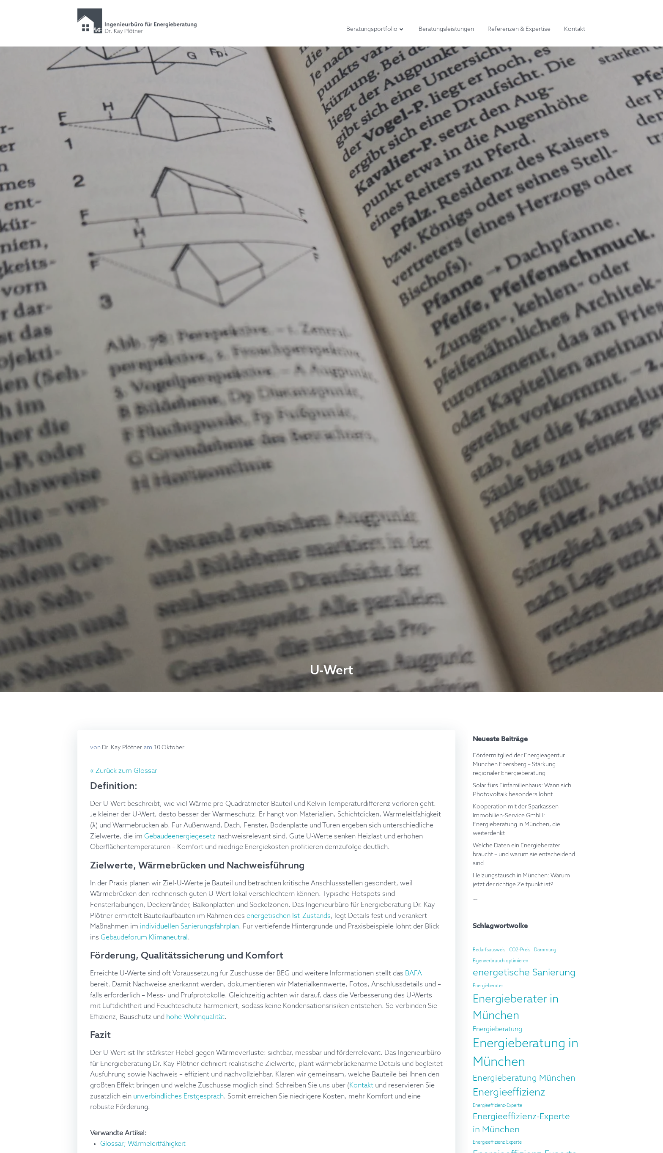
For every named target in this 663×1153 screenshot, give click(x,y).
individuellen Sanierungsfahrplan (189, 926)
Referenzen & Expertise (519, 29)
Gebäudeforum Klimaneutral (144, 937)
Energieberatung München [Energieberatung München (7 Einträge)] (524, 1078)
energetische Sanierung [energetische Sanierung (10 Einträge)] (524, 973)
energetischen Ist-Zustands (289, 916)
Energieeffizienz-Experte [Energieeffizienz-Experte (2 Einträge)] (497, 1106)
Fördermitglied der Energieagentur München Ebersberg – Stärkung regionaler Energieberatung (519, 764)
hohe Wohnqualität (195, 1017)
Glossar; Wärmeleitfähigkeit (143, 1144)
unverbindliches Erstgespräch (178, 1096)
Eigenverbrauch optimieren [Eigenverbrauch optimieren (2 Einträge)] (500, 961)
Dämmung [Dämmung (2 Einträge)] (545, 950)
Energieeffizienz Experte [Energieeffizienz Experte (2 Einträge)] (497, 1142)
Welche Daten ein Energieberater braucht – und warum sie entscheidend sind (524, 854)
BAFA (413, 973)
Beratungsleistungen (446, 29)
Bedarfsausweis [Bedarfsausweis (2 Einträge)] (489, 950)
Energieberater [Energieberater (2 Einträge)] (488, 986)
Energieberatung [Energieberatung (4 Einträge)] (497, 1029)
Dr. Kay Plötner (122, 747)
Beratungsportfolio (375, 29)
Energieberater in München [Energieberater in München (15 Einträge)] (516, 1008)
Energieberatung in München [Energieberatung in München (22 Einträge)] (525, 1053)
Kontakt (574, 29)
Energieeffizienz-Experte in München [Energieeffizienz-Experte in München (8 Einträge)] (521, 1123)
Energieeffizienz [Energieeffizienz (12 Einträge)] (509, 1092)
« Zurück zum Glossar (123, 771)
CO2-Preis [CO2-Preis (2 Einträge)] (519, 950)
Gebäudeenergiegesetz (180, 836)
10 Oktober (169, 747)
